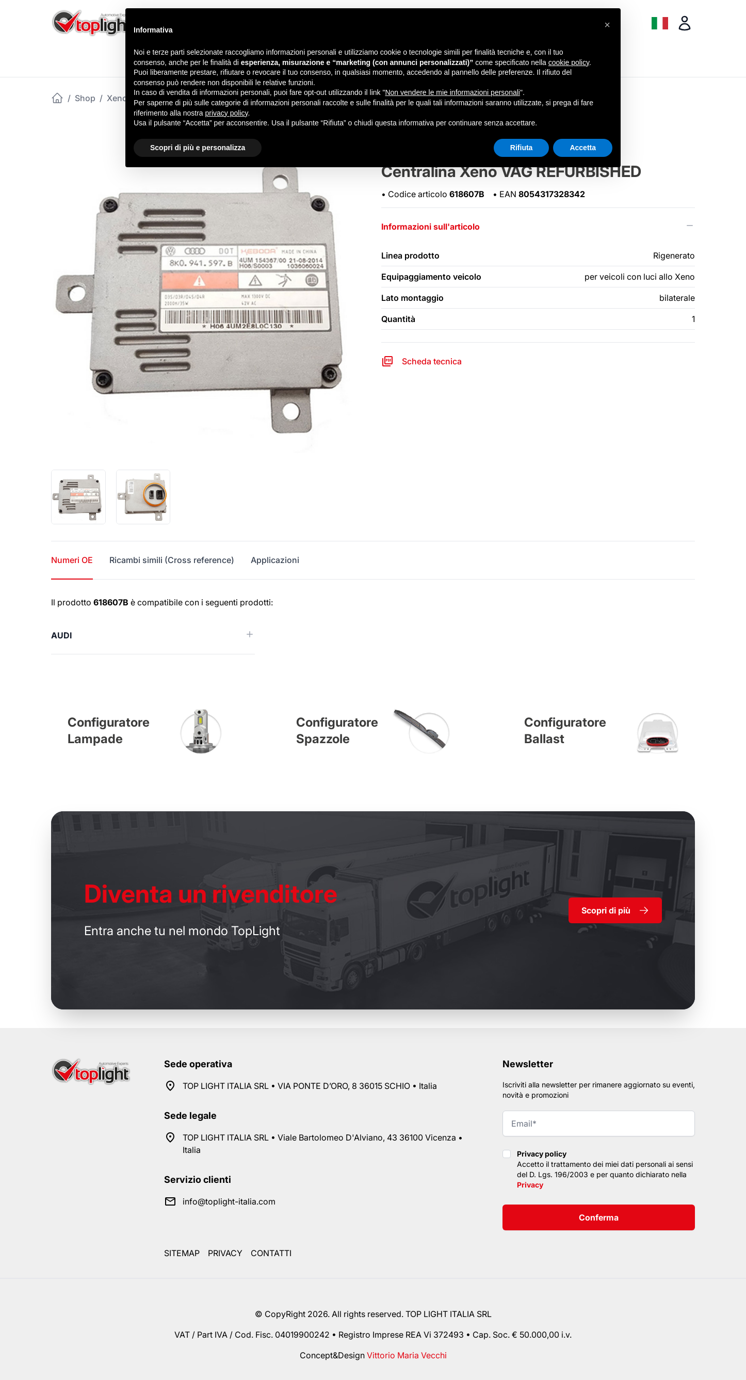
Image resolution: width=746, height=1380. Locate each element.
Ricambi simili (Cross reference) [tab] (171, 560)
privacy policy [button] (226, 113)
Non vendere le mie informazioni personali (452, 92)
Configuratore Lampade (109, 730)
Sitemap (182, 1253)
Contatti (271, 1253)
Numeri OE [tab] (72, 560)
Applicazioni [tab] (275, 560)
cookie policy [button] (568, 62)
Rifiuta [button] (521, 147)
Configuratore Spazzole (337, 730)
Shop (85, 98)
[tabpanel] (373, 625)
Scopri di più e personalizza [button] (197, 147)
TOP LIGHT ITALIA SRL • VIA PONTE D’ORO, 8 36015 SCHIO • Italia (310, 1086)
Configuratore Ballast (565, 730)
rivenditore (210, 893)
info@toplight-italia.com (229, 1201)
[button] (607, 25)
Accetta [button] (583, 147)
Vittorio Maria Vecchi (407, 1355)
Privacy (530, 1184)
